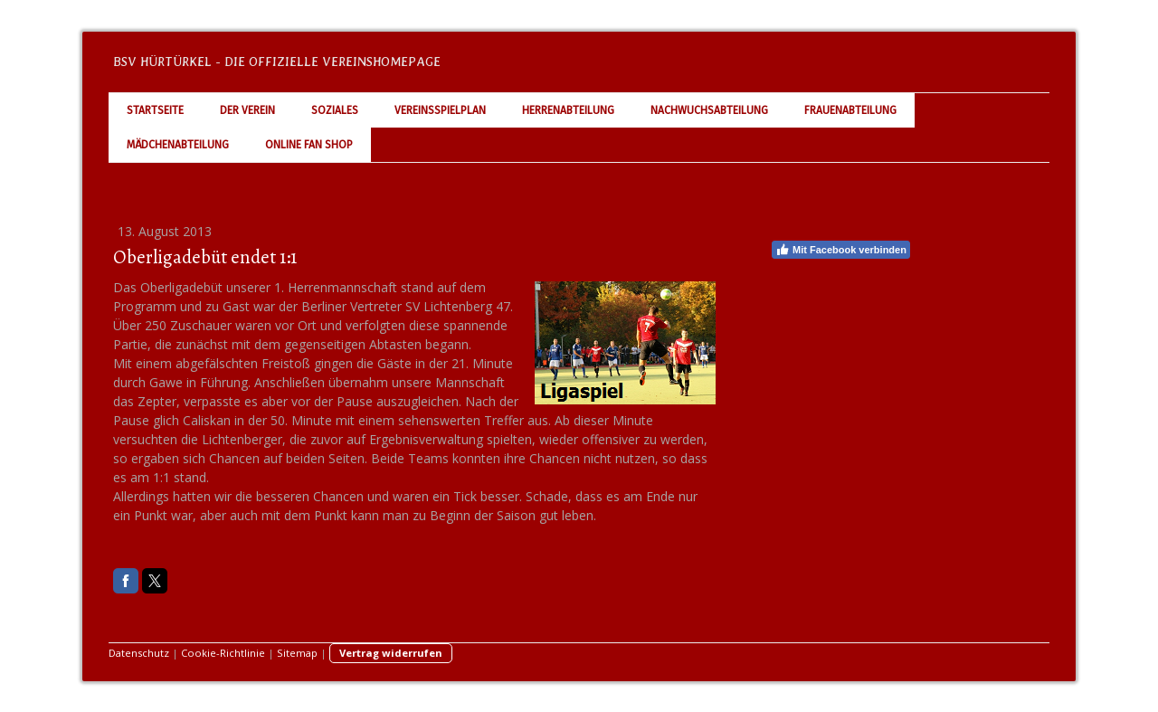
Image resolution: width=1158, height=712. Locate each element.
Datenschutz (139, 653)
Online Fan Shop (309, 144)
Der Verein (247, 110)
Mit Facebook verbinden (840, 249)
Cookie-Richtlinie (223, 653)
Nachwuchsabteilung (709, 110)
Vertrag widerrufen (390, 653)
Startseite (155, 110)
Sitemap (297, 653)
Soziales (334, 110)
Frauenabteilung (850, 110)
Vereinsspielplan (440, 110)
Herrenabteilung (568, 110)
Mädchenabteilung (178, 144)
